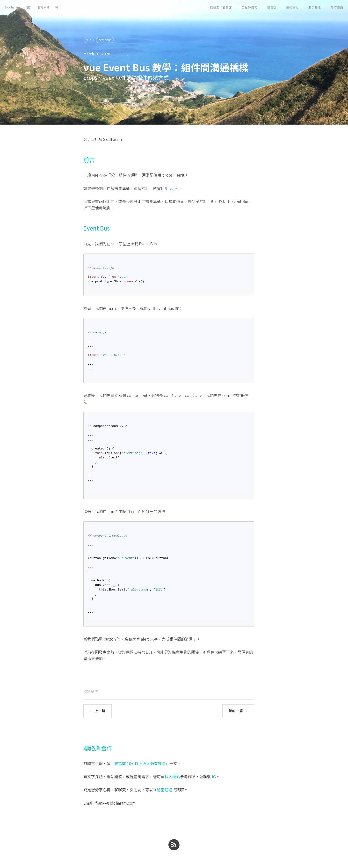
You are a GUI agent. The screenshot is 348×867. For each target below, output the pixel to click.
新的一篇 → (238, 711)
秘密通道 (164, 789)
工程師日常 (249, 7)
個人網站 (172, 776)
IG (56, 7)
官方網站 (43, 7)
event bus (105, 40)
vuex (173, 188)
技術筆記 (292, 7)
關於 (29, 7)
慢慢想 (271, 7)
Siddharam (12, 7)
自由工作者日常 (221, 7)
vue (88, 40)
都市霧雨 (337, 7)
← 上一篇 (97, 711)
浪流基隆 (314, 7)
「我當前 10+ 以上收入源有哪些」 (139, 763)
